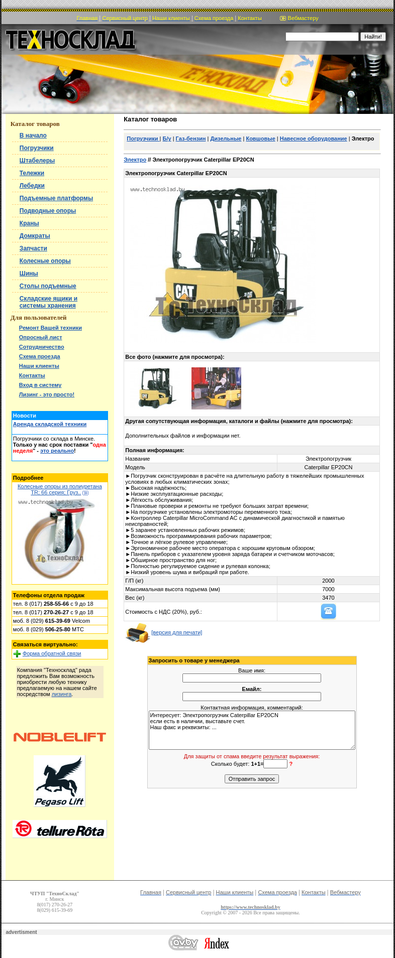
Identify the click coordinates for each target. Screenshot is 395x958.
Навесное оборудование (313, 138)
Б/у (167, 138)
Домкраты (35, 235)
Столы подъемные (48, 286)
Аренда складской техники (49, 424)
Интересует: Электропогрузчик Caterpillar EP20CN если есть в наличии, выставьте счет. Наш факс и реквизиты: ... (252, 730)
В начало (33, 135)
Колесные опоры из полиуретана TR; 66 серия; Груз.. (60, 489)
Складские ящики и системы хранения (48, 302)
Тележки (32, 173)
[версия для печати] (163, 632)
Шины (29, 273)
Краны (29, 223)
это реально (57, 451)
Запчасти (33, 248)
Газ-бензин (191, 138)
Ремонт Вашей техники (50, 328)
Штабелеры (37, 160)
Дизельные (225, 138)
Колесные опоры (45, 260)
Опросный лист (40, 337)
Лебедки (32, 185)
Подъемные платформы (56, 198)
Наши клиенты (39, 366)
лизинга (62, 694)
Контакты (32, 375)
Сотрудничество (41, 347)
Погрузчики (37, 148)
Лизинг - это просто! (46, 394)
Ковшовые (260, 138)
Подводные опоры (48, 210)
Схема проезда (39, 356)
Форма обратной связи (52, 653)
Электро (135, 160)
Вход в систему (40, 385)
